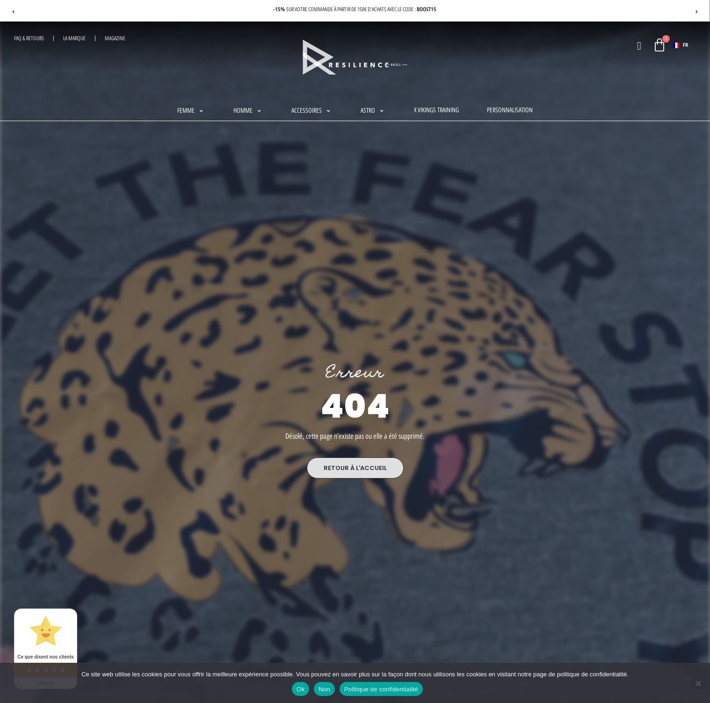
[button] (191, 111)
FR (680, 45)
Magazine (115, 38)
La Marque (74, 38)
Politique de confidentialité (381, 689)
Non (324, 689)
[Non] (698, 683)
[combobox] (680, 45)
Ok (300, 689)
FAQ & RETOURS (29, 38)
